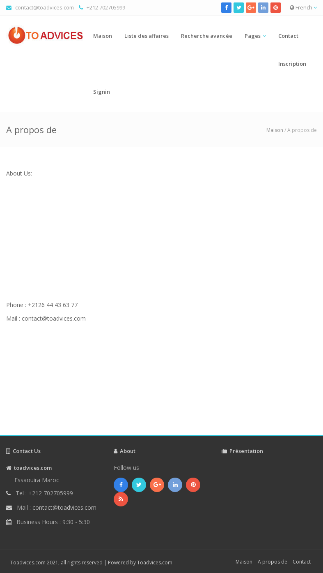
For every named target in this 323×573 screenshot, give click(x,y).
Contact (288, 35)
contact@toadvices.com (44, 7)
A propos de (272, 561)
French (303, 7)
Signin (101, 91)
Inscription (292, 63)
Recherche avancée (206, 35)
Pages (253, 35)
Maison (102, 35)
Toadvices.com (154, 562)
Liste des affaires (146, 35)
